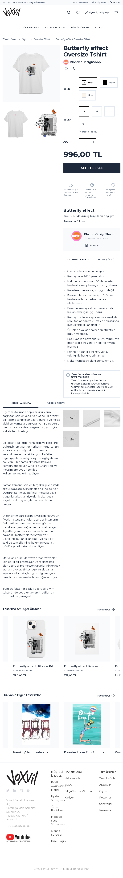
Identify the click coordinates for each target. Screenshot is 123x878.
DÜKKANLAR (30, 27)
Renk (66, 89)
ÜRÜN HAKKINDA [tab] (21, 404)
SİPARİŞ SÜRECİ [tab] (56, 404)
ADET (66, 141)
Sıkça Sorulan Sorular (79, 792)
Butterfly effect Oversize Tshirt (73, 39)
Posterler (105, 798)
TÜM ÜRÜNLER (80, 27)
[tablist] (91, 260)
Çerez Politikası (57, 809)
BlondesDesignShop (98, 235)
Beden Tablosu (88, 132)
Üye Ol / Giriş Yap (97, 12)
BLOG (98, 27)
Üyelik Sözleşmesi (58, 799)
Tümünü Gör (106, 610)
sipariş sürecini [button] (96, 390)
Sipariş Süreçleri (57, 833)
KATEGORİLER (55, 27)
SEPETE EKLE (92, 168)
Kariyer (69, 798)
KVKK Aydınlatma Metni (58, 787)
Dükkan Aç (114, 2)
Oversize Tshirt (42, 39)
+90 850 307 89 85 (18, 826)
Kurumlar (105, 811)
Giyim (25, 39)
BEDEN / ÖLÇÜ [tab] (106, 260)
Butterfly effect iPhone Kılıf (34, 667)
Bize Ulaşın (58, 841)
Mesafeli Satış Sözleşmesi (58, 821)
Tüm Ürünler (9, 39)
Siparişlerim (99, 2)
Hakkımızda (72, 779)
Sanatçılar (105, 804)
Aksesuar (105, 785)
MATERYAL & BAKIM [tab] (78, 260)
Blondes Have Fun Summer (85, 753)
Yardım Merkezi (81, 2)
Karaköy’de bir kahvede (30, 753)
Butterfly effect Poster (81, 667)
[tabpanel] (91, 317)
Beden (67, 119)
